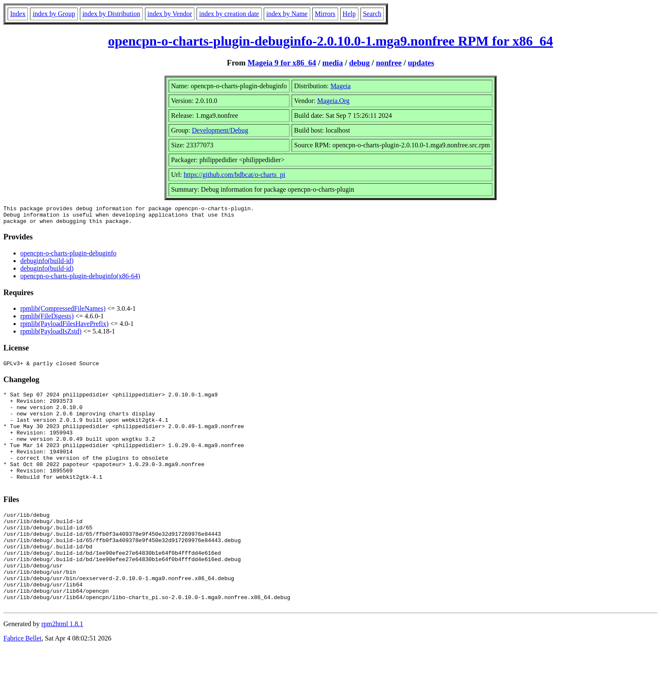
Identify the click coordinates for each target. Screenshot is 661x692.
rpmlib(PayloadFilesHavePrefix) (64, 327)
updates (421, 62)
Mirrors (325, 13)
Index (17, 13)
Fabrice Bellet (22, 681)
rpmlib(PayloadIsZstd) (51, 335)
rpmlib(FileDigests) (47, 319)
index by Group (54, 13)
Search (372, 13)
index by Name (287, 13)
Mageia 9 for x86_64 (282, 62)
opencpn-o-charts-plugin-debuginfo (68, 257)
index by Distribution (111, 13)
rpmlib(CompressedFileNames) (63, 312)
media (332, 62)
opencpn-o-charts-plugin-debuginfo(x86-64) (80, 279)
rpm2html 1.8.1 (62, 666)
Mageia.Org (333, 100)
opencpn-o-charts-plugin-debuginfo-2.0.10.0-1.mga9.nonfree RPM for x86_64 (330, 41)
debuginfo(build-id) (47, 264)
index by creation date (229, 13)
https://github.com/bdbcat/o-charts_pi (234, 174)
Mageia (340, 86)
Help (349, 13)
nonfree (389, 62)
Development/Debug (220, 130)
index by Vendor (169, 13)
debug (359, 62)
